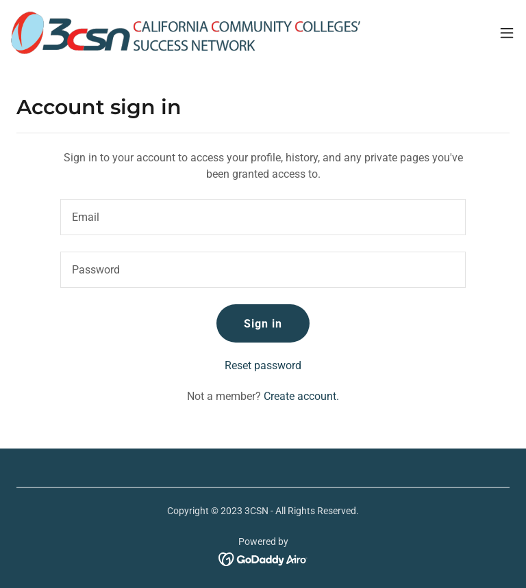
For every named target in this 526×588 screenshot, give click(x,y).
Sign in (263, 323)
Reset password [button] (263, 365)
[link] (185, 32)
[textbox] (263, 217)
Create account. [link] (301, 396)
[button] (507, 32)
